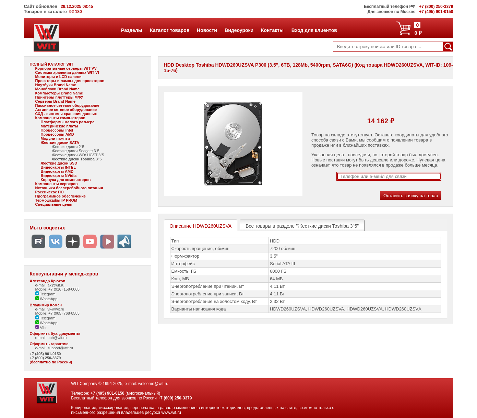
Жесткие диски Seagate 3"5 (75, 151)
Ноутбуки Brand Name (55, 85)
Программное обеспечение (60, 196)
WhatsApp (46, 299)
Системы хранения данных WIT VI (67, 72)
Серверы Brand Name (55, 101)
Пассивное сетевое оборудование (67, 105)
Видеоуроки (239, 30)
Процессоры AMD (57, 134)
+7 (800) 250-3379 (45, 358)
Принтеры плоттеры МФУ (59, 97)
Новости (207, 30)
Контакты (272, 30)
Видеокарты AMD (57, 171)
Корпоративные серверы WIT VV (66, 68)
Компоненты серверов (56, 184)
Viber (42, 328)
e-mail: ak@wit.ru (49, 285)
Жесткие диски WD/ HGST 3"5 (78, 155)
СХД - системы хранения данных (66, 114)
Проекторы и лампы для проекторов (70, 81)
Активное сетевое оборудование (66, 110)
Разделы (131, 30)
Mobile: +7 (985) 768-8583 (57, 313)
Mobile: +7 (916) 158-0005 (57, 289)
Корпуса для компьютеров (66, 180)
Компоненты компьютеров (60, 118)
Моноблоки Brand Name (57, 89)
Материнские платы (59, 126)
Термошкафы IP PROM (56, 200)
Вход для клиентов (314, 30)
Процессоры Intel (57, 130)
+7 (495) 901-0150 (45, 354)
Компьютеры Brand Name (59, 93)
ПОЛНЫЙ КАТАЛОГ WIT (52, 64)
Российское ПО (49, 192)
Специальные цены (53, 204)
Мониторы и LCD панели (58, 77)
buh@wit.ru (57, 338)
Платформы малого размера (68, 122)
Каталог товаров (169, 30)
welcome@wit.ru (153, 383)
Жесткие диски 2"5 (68, 147)
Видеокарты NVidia (59, 175)
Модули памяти (55, 138)
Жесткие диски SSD (59, 163)
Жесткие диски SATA (60, 142)
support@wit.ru (60, 348)
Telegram (45, 294)
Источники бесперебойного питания (69, 188)
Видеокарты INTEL (58, 167)
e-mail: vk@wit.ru (49, 309)
